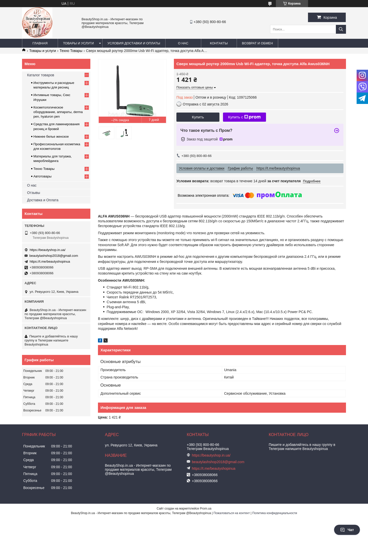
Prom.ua (205, 508)
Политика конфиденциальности (274, 513)
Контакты (219, 43)
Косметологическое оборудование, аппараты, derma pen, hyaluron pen (58, 111)
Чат (347, 530)
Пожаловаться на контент (232, 513)
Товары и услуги (78, 43)
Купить (198, 117)
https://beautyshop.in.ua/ (48, 250)
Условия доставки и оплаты (134, 43)
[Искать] (341, 29)
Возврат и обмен (257, 43)
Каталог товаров (40, 75)
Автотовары (42, 176)
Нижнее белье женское (51, 136)
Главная (40, 43)
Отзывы (33, 193)
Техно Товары (71, 51)
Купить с (244, 117)
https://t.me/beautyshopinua (50, 261)
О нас (183, 43)
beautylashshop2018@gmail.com (53, 256)
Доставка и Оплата (42, 200)
